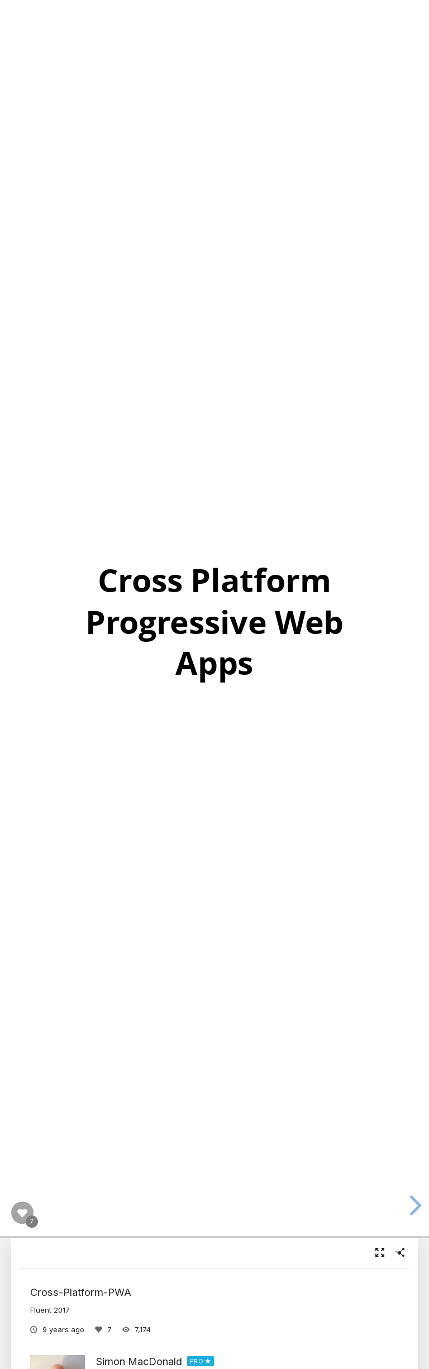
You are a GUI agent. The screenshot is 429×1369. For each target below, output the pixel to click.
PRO (197, 1361)
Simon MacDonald (139, 1361)
